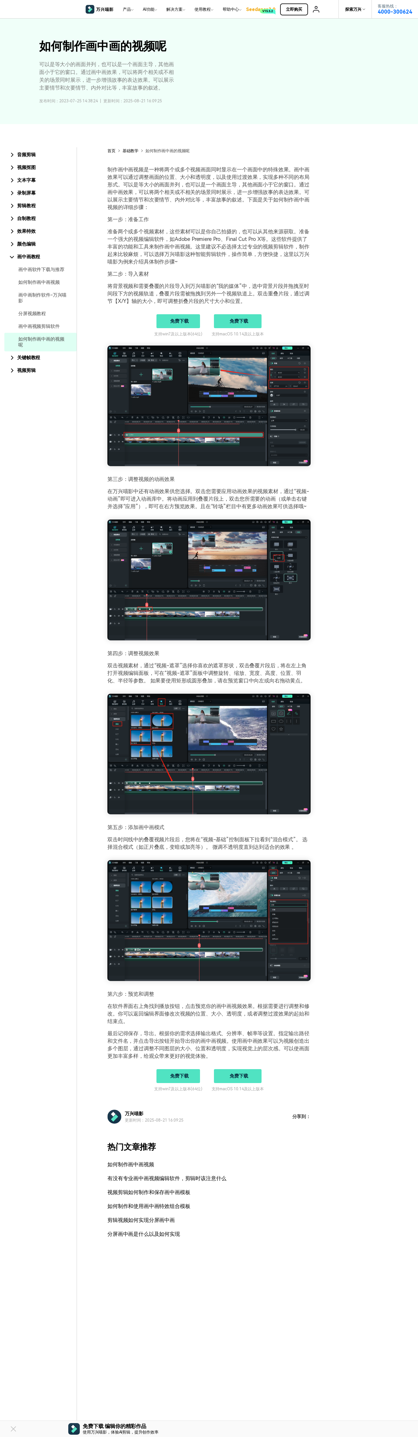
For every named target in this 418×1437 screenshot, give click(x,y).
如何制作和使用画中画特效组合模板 (148, 1206)
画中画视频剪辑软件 (39, 326)
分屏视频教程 (32, 313)
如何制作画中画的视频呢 (41, 342)
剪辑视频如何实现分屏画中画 (141, 1220)
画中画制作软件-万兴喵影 (42, 298)
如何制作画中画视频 (39, 282)
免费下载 (179, 321)
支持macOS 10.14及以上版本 (238, 334)
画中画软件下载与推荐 (41, 269)
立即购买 (297, 9)
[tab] (40, 154)
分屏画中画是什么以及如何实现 (143, 1234)
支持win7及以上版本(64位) (178, 334)
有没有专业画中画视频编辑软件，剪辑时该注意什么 (166, 1178)
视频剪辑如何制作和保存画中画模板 (148, 1192)
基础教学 (130, 150)
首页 (111, 150)
